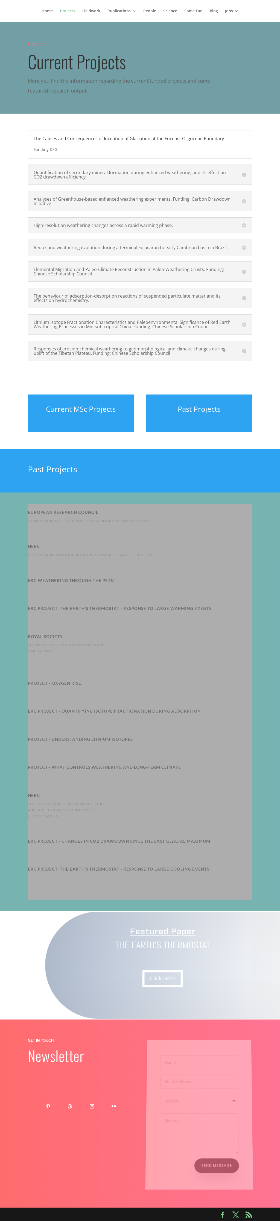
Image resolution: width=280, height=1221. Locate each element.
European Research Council (63, 512)
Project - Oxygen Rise (54, 683)
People (149, 11)
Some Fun (193, 11)
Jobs (229, 11)
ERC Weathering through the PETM (71, 580)
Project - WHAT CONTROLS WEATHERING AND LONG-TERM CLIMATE (104, 767)
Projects (67, 11)
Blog (214, 11)
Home (47, 11)
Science (170, 11)
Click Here (163, 978)
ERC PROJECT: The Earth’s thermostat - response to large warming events (120, 608)
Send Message (216, 1165)
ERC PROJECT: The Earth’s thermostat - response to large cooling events (118, 868)
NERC (34, 795)
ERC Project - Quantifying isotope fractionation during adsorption (114, 711)
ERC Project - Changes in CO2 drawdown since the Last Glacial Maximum (119, 841)
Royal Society (45, 636)
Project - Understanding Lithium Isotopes (80, 739)
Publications (119, 11)
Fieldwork (91, 11)
